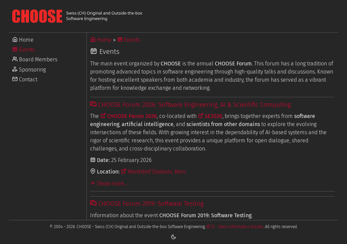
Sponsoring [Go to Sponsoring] (29, 69)
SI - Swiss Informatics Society (234, 226)
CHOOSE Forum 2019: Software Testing (146, 203)
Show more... (108, 183)
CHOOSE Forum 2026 (128, 116)
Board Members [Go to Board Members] (34, 59)
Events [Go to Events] (23, 49)
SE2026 (210, 116)
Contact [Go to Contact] (24, 79)
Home (100, 40)
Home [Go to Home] (23, 40)
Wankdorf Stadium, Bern (153, 171)
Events (128, 40)
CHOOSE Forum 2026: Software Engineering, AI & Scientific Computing (190, 104)
